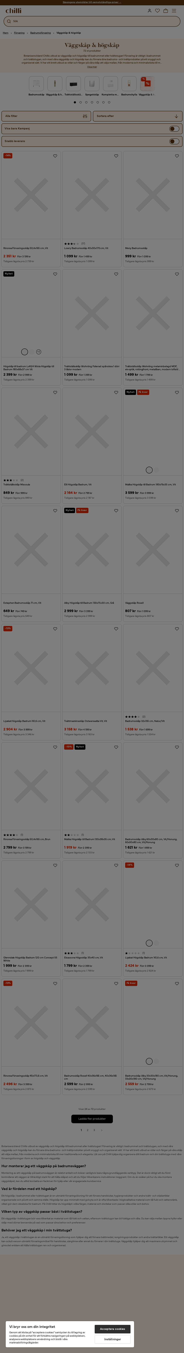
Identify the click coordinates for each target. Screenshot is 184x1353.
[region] (70, 1334)
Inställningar (112, 1339)
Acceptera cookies (112, 1329)
